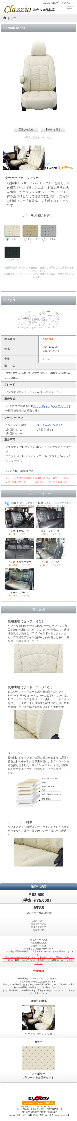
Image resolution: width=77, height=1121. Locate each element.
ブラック (12, 254)
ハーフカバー (41, 405)
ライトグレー (48, 234)
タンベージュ (30, 234)
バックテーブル (61, 405)
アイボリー (12, 232)
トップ (11, 18)
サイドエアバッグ (47, 424)
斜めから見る (53, 129)
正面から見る (25, 129)
